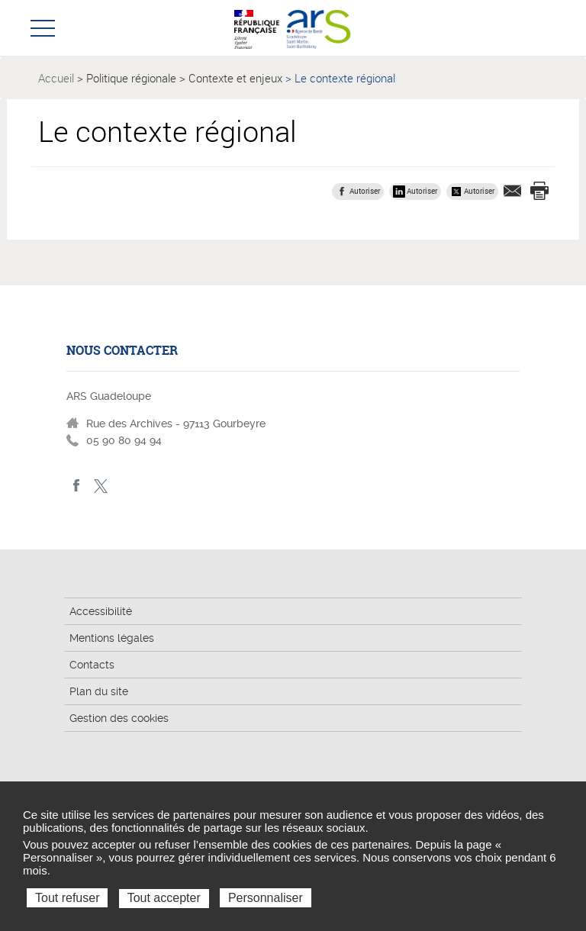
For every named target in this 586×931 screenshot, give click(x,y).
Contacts (91, 665)
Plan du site (98, 691)
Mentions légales (111, 638)
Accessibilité (100, 611)
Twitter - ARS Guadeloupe (100, 486)
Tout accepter (164, 897)
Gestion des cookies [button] (119, 718)
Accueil (56, 77)
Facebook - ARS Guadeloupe (76, 486)
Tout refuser (67, 897)
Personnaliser (265, 897)
